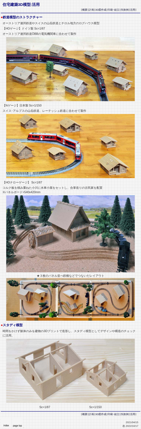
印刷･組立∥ (114, 9)
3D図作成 (100, 9)
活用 (132, 9)
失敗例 (125, 9)
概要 (84, 9)
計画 (91, 9)
